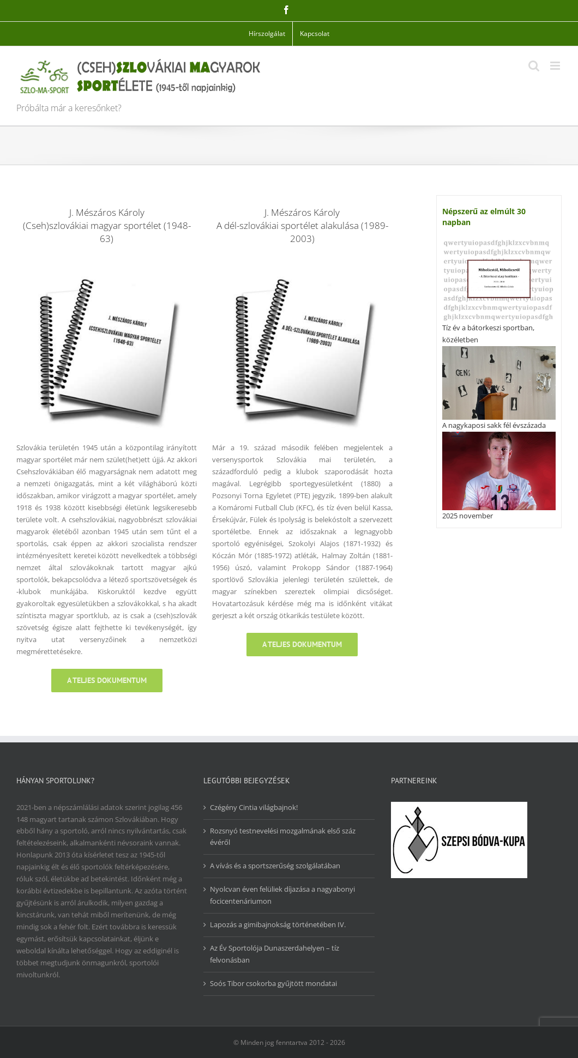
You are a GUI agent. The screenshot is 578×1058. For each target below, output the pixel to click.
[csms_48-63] (106, 265)
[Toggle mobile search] (533, 65)
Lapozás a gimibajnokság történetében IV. (278, 924)
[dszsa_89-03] (302, 265)
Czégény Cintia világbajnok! (254, 807)
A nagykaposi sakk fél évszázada (494, 425)
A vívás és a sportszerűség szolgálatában (275, 865)
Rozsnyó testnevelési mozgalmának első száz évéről (283, 837)
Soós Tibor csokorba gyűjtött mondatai (273, 983)
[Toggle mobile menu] (556, 65)
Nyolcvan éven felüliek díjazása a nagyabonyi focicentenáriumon (282, 895)
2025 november (467, 516)
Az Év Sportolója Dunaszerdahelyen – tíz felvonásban (274, 954)
